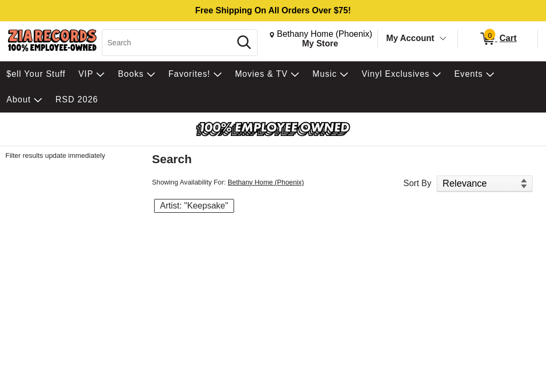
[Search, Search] (168, 42)
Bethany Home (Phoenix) (266, 182)
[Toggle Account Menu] (443, 39)
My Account (410, 38)
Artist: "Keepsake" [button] (194, 205)
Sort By (417, 183)
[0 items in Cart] (497, 39)
